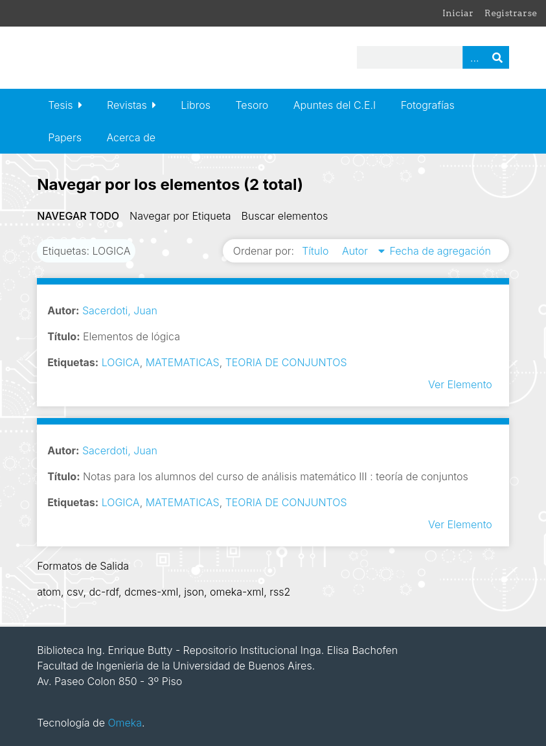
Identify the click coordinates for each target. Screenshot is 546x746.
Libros (195, 105)
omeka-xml (237, 591)
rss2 (279, 591)
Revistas (127, 105)
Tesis (60, 105)
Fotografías (428, 105)
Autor (356, 250)
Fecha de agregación (440, 250)
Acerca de (130, 137)
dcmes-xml (151, 591)
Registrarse (510, 13)
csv (75, 591)
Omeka (125, 722)
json (194, 591)
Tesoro (251, 105)
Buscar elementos (285, 215)
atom (49, 591)
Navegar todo (78, 215)
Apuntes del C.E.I (334, 105)
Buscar (497, 57)
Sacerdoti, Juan (119, 310)
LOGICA (121, 362)
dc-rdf (104, 591)
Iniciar (457, 13)
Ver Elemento (460, 384)
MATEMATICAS (183, 362)
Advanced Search (474, 57)
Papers (65, 137)
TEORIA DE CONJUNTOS (286, 362)
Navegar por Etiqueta (180, 215)
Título (317, 250)
